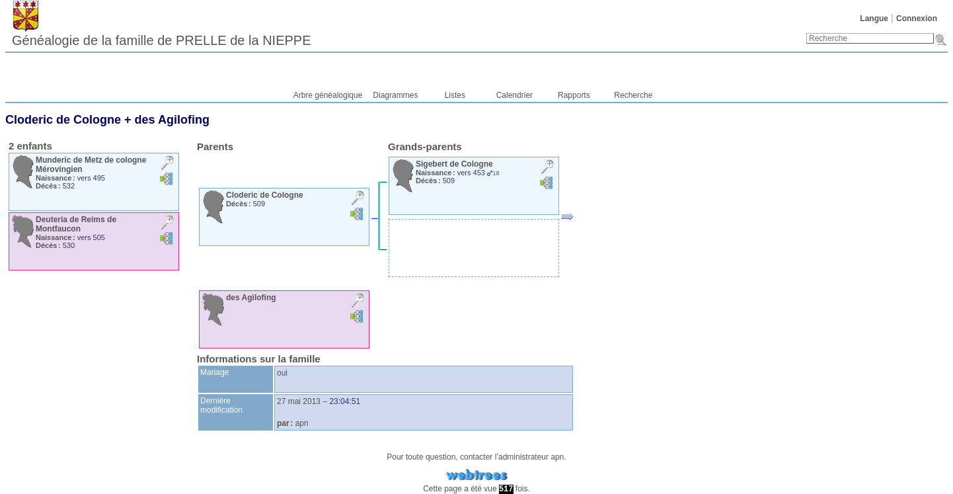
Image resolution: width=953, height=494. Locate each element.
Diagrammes (395, 95)
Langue (874, 18)
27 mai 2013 (299, 401)
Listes (455, 95)
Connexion (916, 18)
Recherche (633, 95)
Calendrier (514, 95)
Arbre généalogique (328, 95)
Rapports (574, 95)
